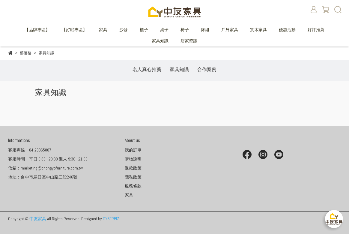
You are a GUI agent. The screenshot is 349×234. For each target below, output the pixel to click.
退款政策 (133, 168)
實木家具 (258, 29)
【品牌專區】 (37, 29)
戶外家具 (229, 29)
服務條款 (133, 186)
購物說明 (133, 159)
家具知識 (160, 41)
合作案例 (206, 69)
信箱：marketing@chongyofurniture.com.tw (45, 168)
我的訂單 (133, 150)
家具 (103, 29)
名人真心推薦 (147, 69)
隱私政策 (133, 177)
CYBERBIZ (111, 218)
